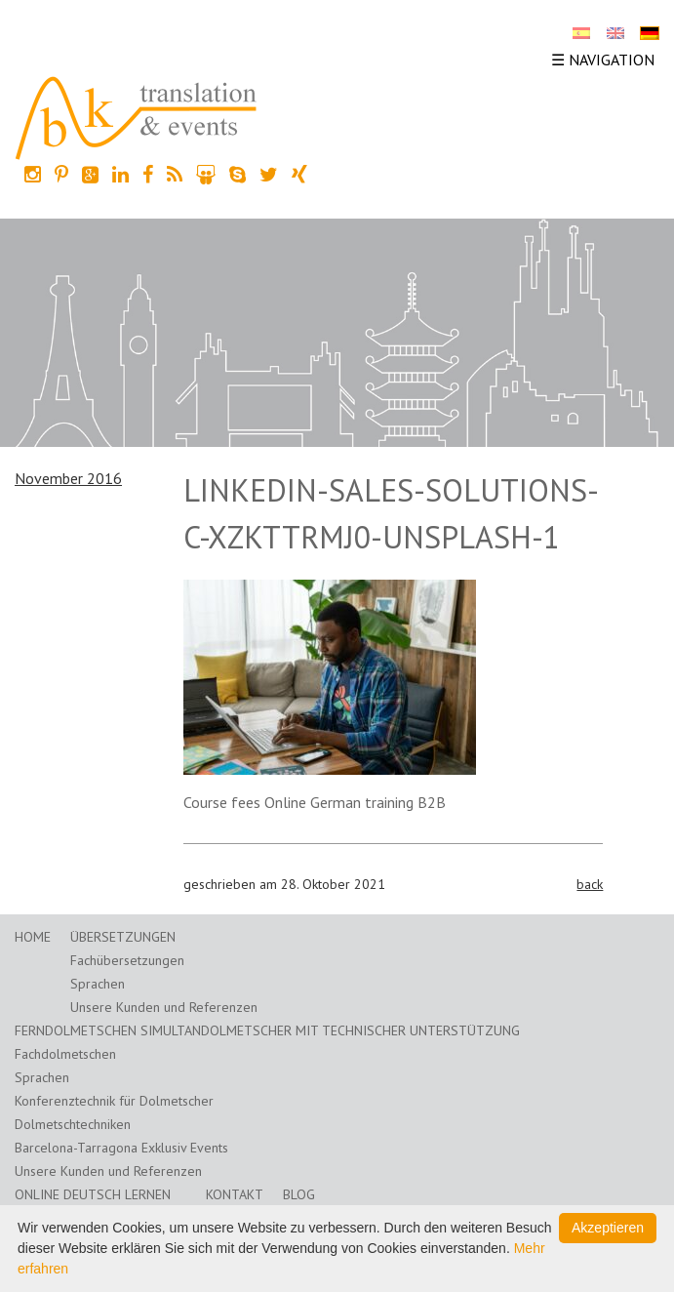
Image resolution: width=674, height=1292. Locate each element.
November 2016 (68, 478)
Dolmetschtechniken (73, 1124)
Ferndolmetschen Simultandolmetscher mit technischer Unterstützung (267, 1030)
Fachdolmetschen (65, 1054)
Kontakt (234, 1194)
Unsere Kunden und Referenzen (164, 1007)
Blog (299, 1194)
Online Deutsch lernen (93, 1194)
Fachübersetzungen (127, 960)
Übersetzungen (123, 937)
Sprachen (97, 983)
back (589, 884)
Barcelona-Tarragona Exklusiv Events (121, 1147)
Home (33, 937)
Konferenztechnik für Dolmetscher (114, 1101)
